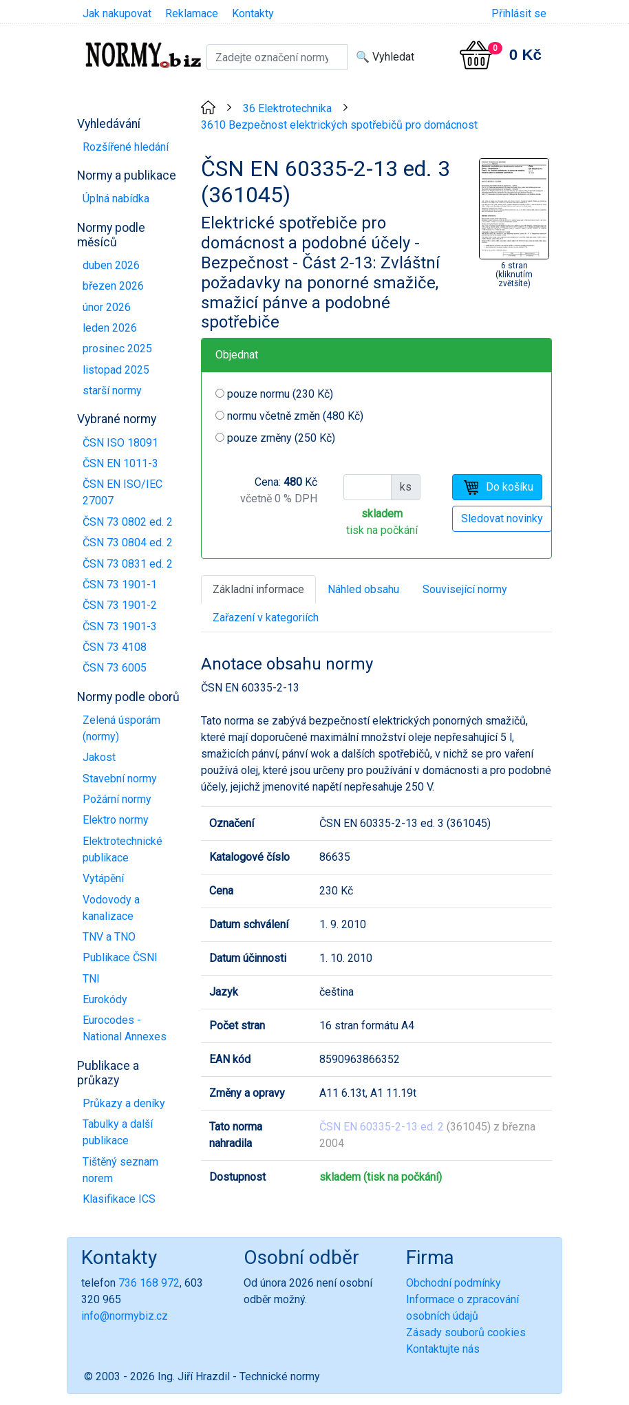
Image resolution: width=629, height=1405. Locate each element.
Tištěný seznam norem (120, 1170)
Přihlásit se (518, 13)
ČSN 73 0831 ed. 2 (128, 563)
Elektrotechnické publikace (122, 849)
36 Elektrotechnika (287, 108)
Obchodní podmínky (453, 1282)
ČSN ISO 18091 (120, 442)
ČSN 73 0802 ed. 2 (128, 521)
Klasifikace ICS (119, 1198)
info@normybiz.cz (124, 1315)
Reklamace (191, 13)
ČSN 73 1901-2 (120, 605)
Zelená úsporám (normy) (121, 728)
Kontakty (253, 13)
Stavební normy (120, 778)
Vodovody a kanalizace (111, 908)
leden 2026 (110, 327)
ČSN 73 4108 (115, 647)
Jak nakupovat (117, 13)
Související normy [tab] (465, 589)
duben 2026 (111, 265)
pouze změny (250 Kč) (281, 437)
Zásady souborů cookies (466, 1332)
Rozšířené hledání (126, 146)
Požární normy (117, 799)
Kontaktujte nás (443, 1348)
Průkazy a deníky (124, 1103)
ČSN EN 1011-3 (120, 463)
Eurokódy (105, 999)
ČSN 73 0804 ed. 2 (128, 542)
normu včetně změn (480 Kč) (295, 415)
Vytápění (103, 878)
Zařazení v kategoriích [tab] (266, 617)
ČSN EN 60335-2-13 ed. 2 (381, 1126)
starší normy (112, 390)
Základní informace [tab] (258, 589)
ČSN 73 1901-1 (120, 584)
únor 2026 (107, 307)
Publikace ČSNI (120, 957)
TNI (91, 978)
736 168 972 (149, 1282)
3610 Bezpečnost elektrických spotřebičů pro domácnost (339, 124)
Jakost (99, 757)
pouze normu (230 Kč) (280, 393)
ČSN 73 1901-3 (120, 626)
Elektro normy (116, 819)
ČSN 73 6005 (115, 667)
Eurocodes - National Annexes (125, 1028)
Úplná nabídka (116, 198)
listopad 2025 (116, 369)
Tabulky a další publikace (118, 1132)
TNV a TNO (109, 936)
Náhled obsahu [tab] (363, 589)
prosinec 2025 (117, 348)
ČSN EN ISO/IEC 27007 (122, 492)
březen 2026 (113, 285)
